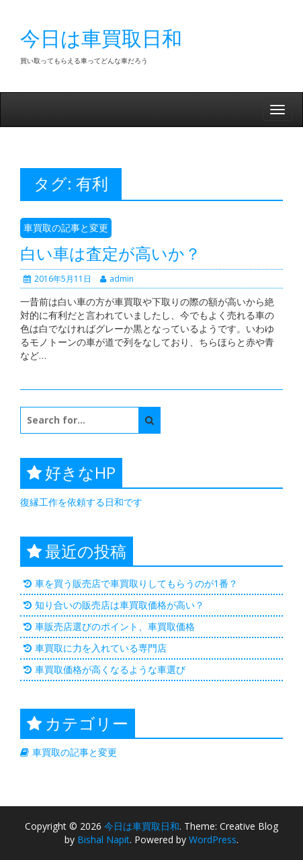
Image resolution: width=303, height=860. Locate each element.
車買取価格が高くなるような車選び (110, 669)
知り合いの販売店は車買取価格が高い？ (119, 604)
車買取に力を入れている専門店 (101, 647)
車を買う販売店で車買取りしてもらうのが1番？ (136, 583)
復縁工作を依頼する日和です (81, 502)
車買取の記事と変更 (66, 227)
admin (117, 278)
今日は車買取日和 (101, 38)
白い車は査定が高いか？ (110, 253)
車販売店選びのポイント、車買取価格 (115, 626)
